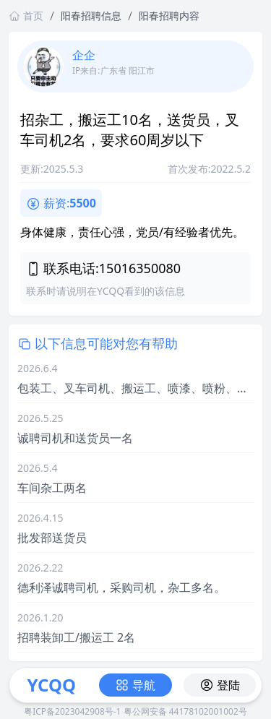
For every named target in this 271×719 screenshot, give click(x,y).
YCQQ (51, 685)
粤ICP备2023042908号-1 (72, 711)
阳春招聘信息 (91, 15)
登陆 (219, 685)
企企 (83, 55)
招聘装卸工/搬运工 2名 (76, 637)
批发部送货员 (52, 538)
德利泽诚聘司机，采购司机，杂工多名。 (121, 587)
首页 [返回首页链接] (26, 15)
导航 (135, 685)
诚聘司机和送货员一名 (75, 438)
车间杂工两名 (52, 488)
